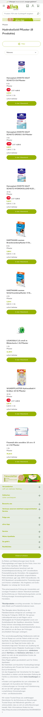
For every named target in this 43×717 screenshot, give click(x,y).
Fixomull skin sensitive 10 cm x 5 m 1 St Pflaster (21, 443)
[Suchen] (38, 13)
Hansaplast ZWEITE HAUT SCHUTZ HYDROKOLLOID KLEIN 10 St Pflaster (21, 187)
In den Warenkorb (21, 103)
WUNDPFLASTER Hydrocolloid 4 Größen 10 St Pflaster (21, 389)
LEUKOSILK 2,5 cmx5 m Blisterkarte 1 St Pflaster (17, 341)
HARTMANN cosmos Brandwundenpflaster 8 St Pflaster (18, 241)
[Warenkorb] (38, 5)
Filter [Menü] (21, 43)
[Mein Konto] (32, 5)
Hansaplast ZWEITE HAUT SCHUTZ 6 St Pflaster (18, 79)
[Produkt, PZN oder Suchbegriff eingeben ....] (18, 13)
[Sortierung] (21, 52)
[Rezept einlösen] (27, 5)
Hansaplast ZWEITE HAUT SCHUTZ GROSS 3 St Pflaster (19, 133)
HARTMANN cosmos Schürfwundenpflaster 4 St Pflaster (18, 291)
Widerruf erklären (21, 556)
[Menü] (3, 5)
